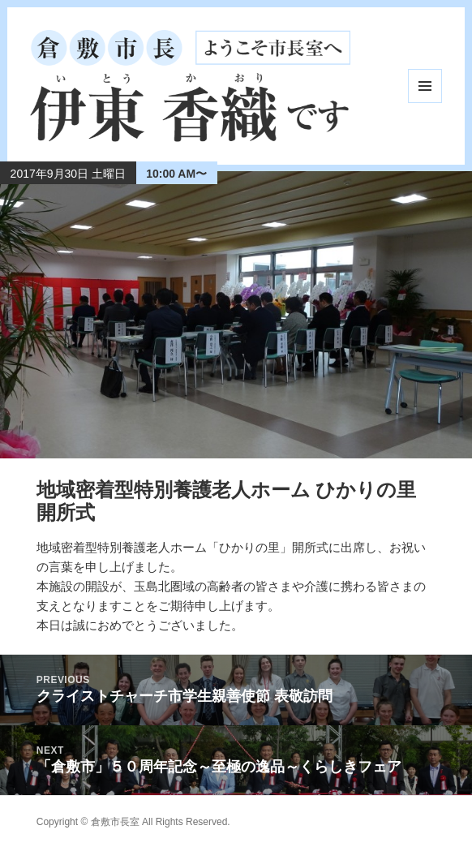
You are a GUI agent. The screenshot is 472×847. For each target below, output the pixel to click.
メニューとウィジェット (425, 86)
